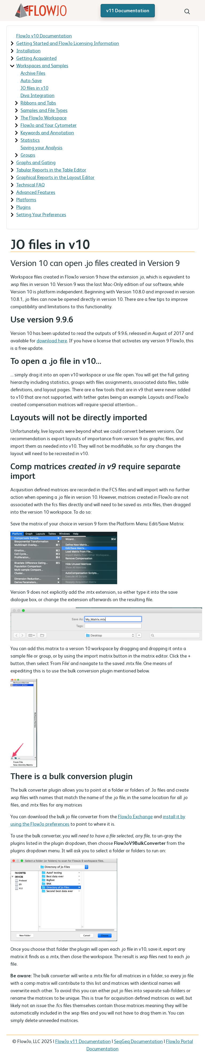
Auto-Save (31, 80)
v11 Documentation (127, 10)
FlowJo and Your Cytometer (49, 125)
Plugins (23, 207)
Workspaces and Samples (42, 65)
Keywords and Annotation (47, 132)
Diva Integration (37, 95)
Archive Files (33, 73)
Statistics (30, 140)
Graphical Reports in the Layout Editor (55, 177)
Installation (28, 50)
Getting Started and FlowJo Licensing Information (67, 43)
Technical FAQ (30, 185)
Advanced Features (35, 192)
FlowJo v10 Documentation (44, 36)
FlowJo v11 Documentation (83, 1041)
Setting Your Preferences (41, 214)
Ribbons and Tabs (38, 103)
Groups (28, 155)
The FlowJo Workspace (43, 118)
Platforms (26, 199)
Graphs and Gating (36, 162)
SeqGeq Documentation (138, 1041)
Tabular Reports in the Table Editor (51, 170)
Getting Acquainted (36, 58)
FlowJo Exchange (135, 816)
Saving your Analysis (41, 147)
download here (52, 340)
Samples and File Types (44, 110)
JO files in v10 (34, 88)
